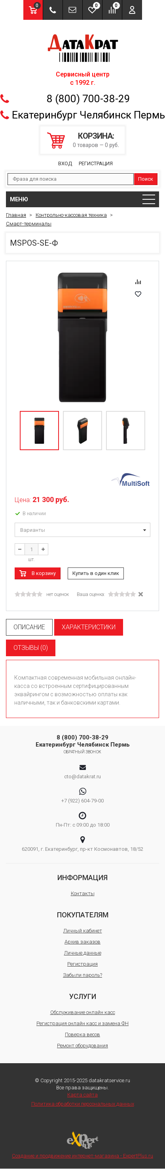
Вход (65, 163)
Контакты (83, 893)
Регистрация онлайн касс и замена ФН (82, 1023)
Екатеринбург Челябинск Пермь (88, 115)
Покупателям (82, 915)
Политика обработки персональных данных (82, 1104)
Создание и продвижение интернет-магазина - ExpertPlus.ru (82, 1145)
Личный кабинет (82, 931)
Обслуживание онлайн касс (82, 1012)
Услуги (82, 996)
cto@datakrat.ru (82, 776)
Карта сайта (82, 1095)
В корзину (44, 573)
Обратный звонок (82, 752)
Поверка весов (82, 1034)
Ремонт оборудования (82, 1046)
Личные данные (82, 953)
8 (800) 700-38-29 (88, 99)
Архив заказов (82, 942)
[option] (82, 337)
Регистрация (96, 163)
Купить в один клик (95, 573)
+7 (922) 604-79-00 (82, 801)
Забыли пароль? (82, 975)
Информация (82, 877)
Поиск (145, 179)
